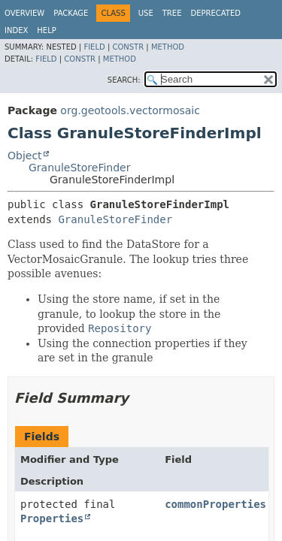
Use (145, 13)
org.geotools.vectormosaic (130, 110)
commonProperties (215, 504)
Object (25, 156)
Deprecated (215, 13)
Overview (24, 13)
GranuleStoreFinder (80, 168)
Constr (128, 47)
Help (46, 30)
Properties (51, 518)
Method (167, 47)
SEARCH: (124, 80)
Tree (172, 13)
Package (70, 13)
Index (16, 30)
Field (94, 47)
